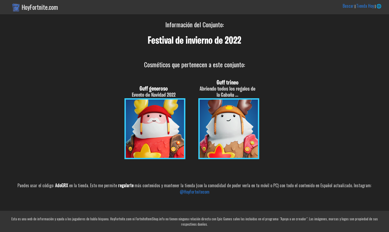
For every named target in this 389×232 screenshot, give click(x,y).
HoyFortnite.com (40, 7)
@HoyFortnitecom (194, 192)
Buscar (348, 6)
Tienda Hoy (365, 6)
